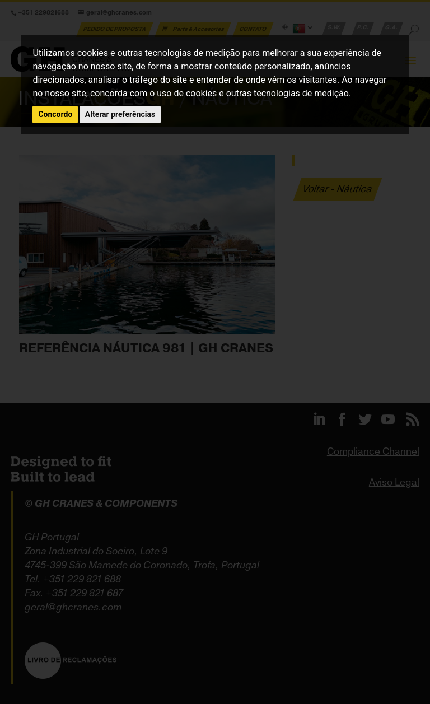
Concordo (55, 114)
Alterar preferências (120, 114)
